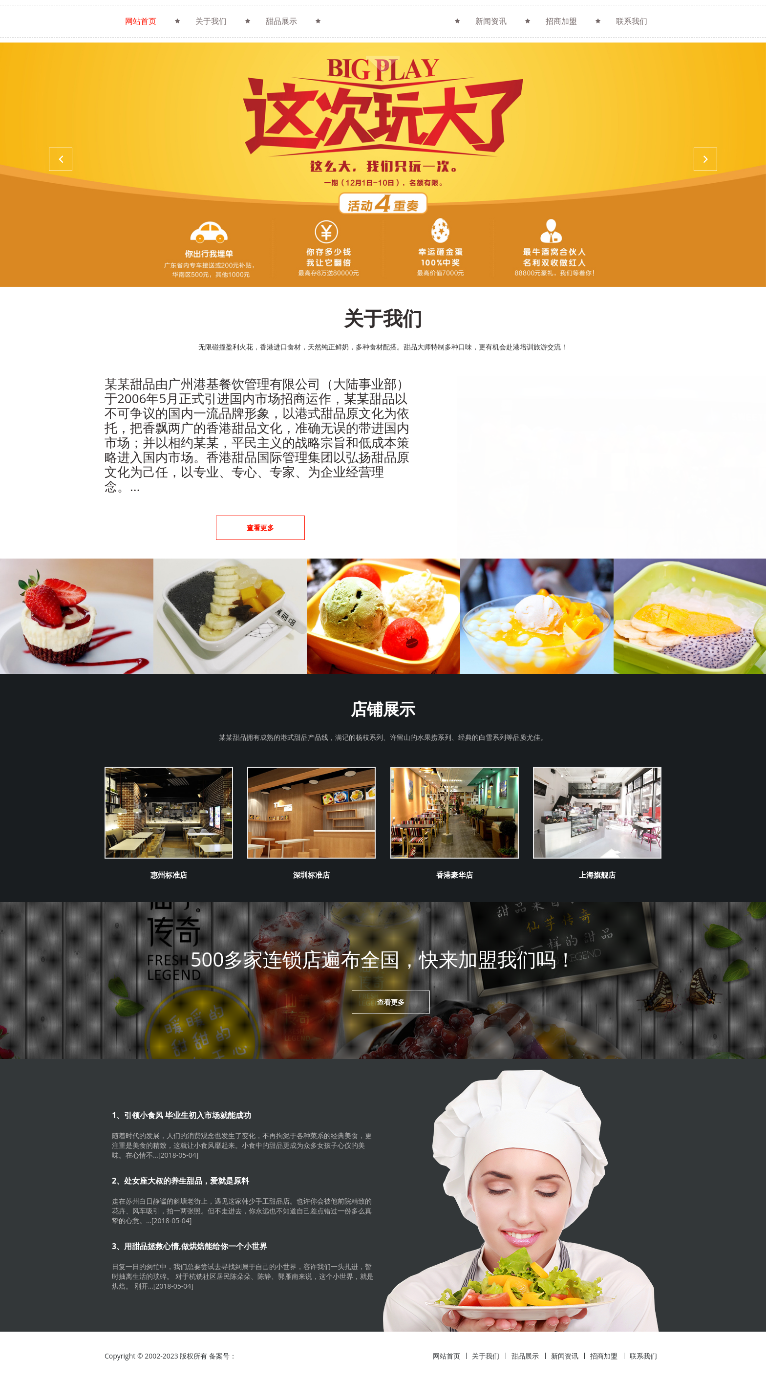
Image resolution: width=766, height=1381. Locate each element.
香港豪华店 (454, 873)
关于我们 (211, 21)
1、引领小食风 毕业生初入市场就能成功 (181, 1115)
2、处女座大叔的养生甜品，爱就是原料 (180, 1181)
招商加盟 (561, 21)
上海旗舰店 (597, 873)
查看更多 (260, 527)
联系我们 (631, 21)
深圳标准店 (311, 873)
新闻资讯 (491, 21)
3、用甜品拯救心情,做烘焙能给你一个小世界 (189, 1246)
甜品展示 (281, 21)
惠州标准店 (168, 873)
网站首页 (140, 21)
